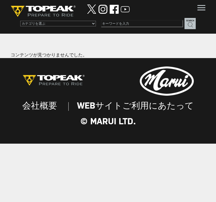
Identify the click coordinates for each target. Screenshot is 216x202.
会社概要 (39, 106)
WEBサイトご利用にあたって (135, 106)
